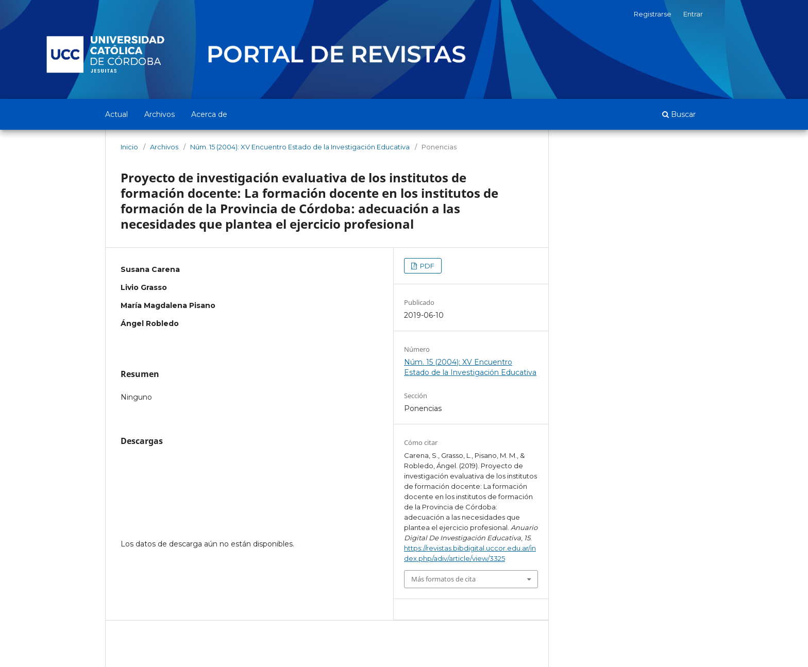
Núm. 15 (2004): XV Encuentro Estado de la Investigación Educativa (300, 147)
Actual (116, 114)
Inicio (129, 147)
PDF (426, 266)
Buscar (679, 114)
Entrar (693, 14)
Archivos (159, 114)
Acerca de (209, 114)
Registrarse (652, 14)
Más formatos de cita (443, 579)
